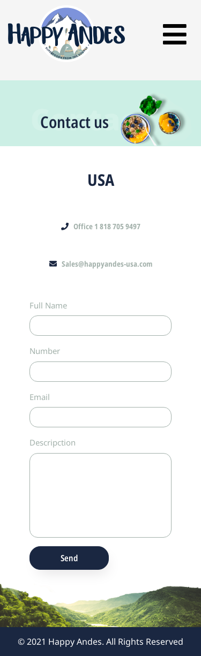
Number (44, 350)
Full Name (48, 305)
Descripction (52, 442)
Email (39, 396)
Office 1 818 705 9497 (100, 226)
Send (69, 558)
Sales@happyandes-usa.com (100, 264)
